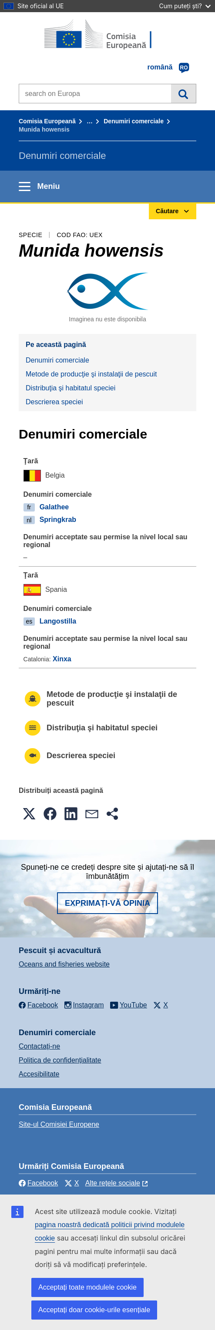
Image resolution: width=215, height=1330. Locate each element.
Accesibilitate (39, 1074)
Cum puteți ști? (185, 6)
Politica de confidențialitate (60, 1060)
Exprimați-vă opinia (107, 903)
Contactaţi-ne (39, 1046)
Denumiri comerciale (134, 121)
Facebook (38, 1183)
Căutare (183, 93)
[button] (29, 813)
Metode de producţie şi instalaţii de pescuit (91, 374)
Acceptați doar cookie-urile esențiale (94, 1309)
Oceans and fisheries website (64, 964)
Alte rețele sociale (112, 1183)
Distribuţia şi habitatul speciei (70, 388)
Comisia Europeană (47, 121)
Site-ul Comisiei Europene (59, 1124)
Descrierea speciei (54, 402)
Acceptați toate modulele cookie (87, 1287)
